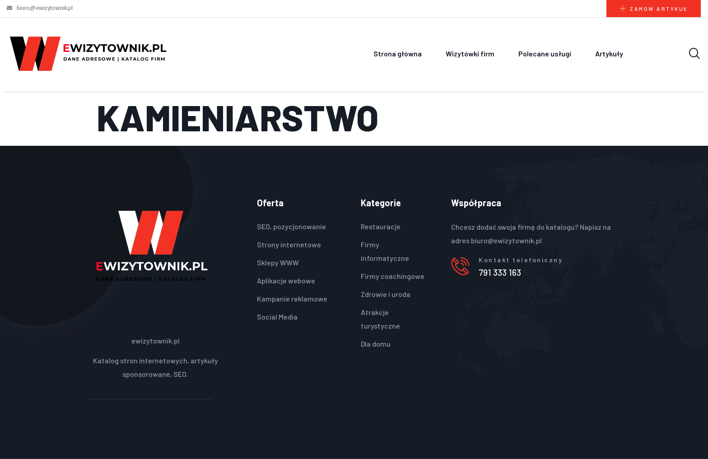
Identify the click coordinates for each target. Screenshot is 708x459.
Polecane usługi (544, 53)
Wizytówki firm (470, 53)
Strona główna (397, 53)
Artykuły (609, 53)
